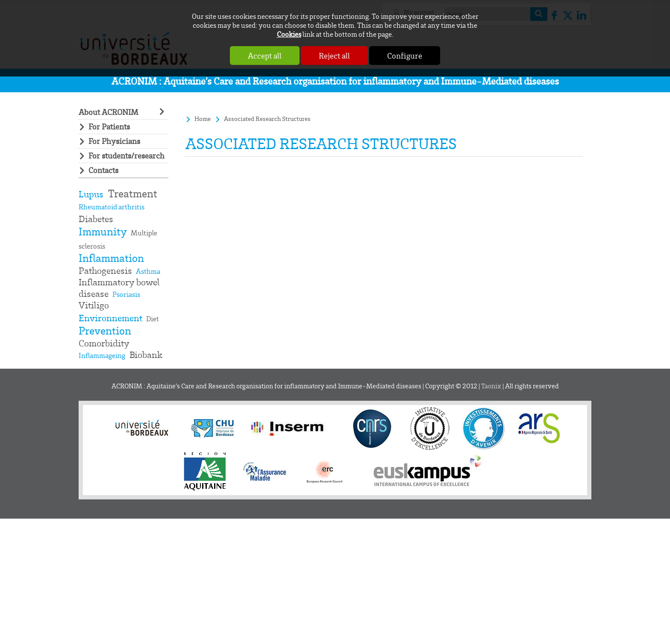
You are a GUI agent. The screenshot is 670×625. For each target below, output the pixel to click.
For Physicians (114, 141)
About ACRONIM (108, 112)
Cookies (289, 33)
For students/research (126, 156)
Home (202, 119)
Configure (404, 55)
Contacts (103, 170)
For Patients (109, 127)
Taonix (491, 385)
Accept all (265, 55)
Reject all (334, 55)
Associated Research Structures (267, 119)
